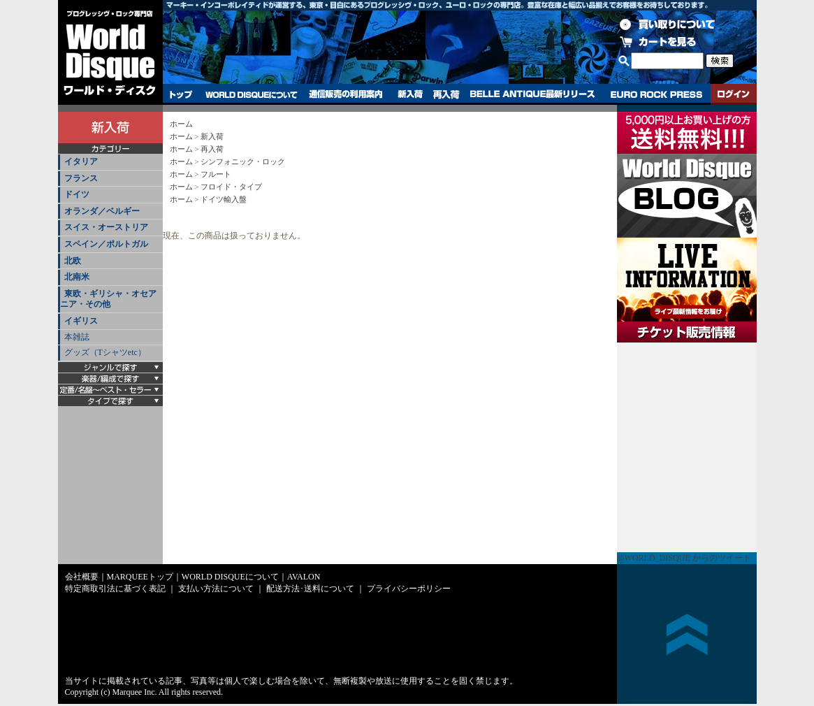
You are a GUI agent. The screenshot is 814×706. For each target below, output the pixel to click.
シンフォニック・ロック (243, 161)
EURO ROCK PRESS (656, 94)
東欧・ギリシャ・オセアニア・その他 (108, 299)
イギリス (81, 321)
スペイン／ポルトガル (106, 244)
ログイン (734, 94)
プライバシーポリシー (409, 588)
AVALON (304, 577)
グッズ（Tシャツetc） (105, 352)
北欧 (72, 261)
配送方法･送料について (310, 588)
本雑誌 (76, 337)
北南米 (76, 277)
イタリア (81, 161)
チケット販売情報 (687, 447)
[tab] (110, 162)
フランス (81, 178)
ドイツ (76, 194)
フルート (216, 174)
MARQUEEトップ (140, 577)
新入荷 (410, 94)
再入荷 (446, 94)
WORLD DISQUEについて (250, 94)
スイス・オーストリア (106, 227)
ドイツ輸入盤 (224, 199)
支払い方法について (216, 588)
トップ (181, 94)
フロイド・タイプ (231, 186)
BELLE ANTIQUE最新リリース (532, 94)
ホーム (181, 124)
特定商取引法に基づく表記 (115, 588)
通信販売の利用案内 (345, 94)
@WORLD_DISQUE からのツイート (684, 558)
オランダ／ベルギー (102, 211)
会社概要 (82, 577)
